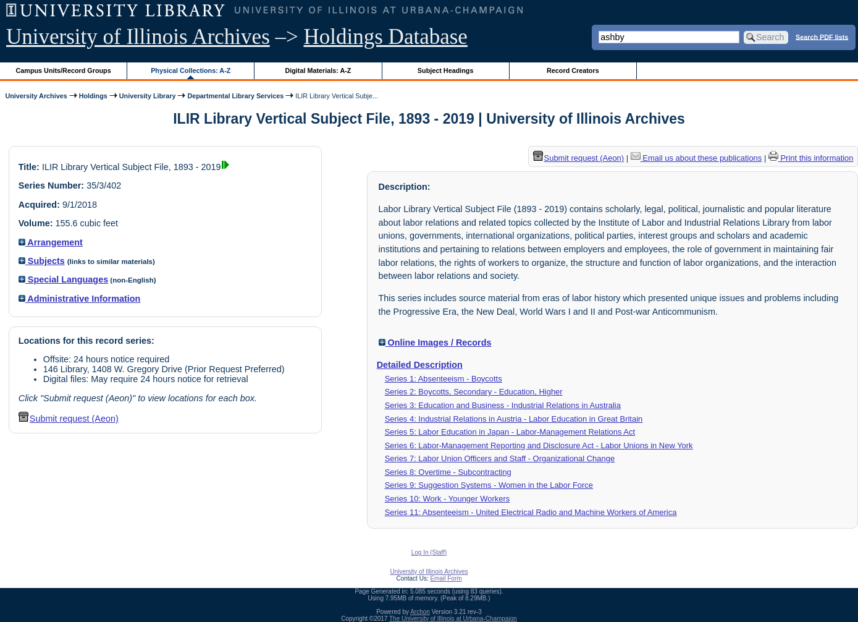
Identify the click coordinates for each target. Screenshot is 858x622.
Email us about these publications (696, 158)
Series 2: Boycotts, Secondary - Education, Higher (474, 391)
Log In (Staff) (429, 552)
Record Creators (573, 70)
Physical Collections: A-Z (190, 70)
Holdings (93, 96)
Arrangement (51, 242)
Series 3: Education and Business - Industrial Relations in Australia (503, 405)
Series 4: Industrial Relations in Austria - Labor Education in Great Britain (514, 419)
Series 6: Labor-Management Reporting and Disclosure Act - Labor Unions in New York (539, 445)
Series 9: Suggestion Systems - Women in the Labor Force (489, 485)
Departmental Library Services (235, 96)
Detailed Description (420, 365)
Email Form (445, 578)
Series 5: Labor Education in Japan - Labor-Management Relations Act (510, 432)
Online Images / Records (435, 342)
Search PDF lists (822, 36)
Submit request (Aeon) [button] (69, 419)
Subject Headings (446, 70)
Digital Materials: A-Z (318, 70)
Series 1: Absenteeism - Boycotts (443, 378)
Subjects (42, 261)
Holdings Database (386, 37)
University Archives (36, 96)
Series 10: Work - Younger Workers (447, 498)
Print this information (811, 158)
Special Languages (63, 279)
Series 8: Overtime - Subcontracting (448, 472)
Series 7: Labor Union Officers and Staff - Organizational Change (500, 458)
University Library (147, 96)
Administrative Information (80, 299)
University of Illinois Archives (138, 37)
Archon (420, 611)
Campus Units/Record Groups (63, 70)
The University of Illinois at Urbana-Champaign (453, 618)
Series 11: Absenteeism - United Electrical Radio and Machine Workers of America (531, 512)
